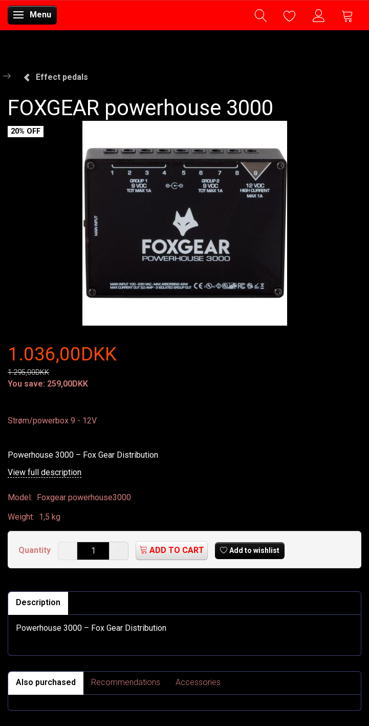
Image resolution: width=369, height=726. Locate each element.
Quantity (35, 550)
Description (38, 602)
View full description (44, 472)
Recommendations (125, 682)
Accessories (198, 682)
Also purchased (46, 682)
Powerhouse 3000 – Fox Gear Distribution (83, 455)
